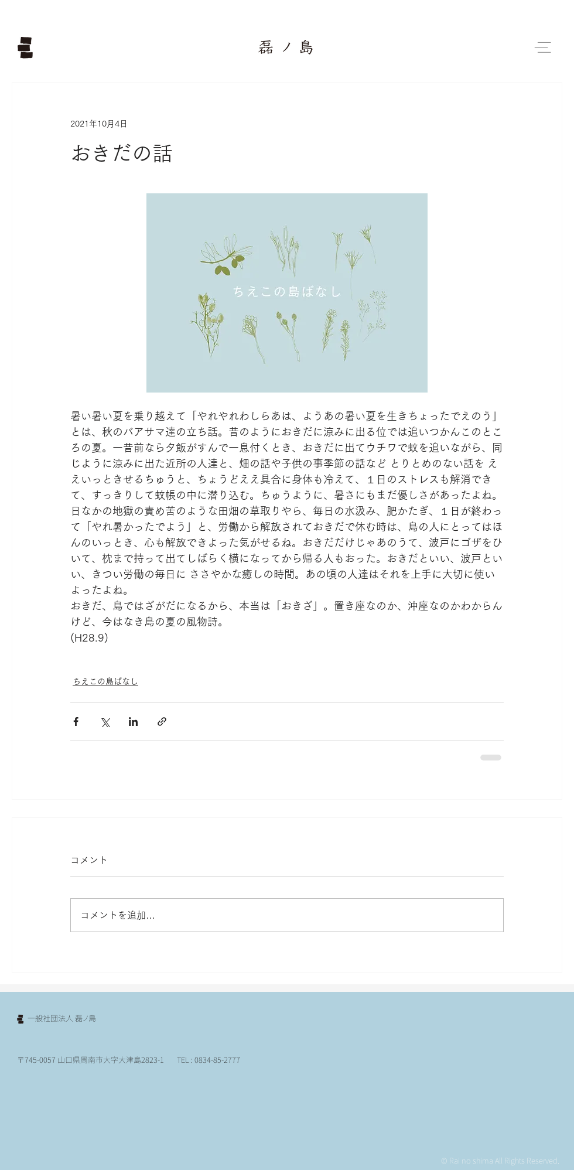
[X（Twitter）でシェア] (104, 721)
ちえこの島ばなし (105, 681)
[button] (543, 47)
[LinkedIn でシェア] (133, 721)
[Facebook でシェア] (75, 721)
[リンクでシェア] (162, 721)
